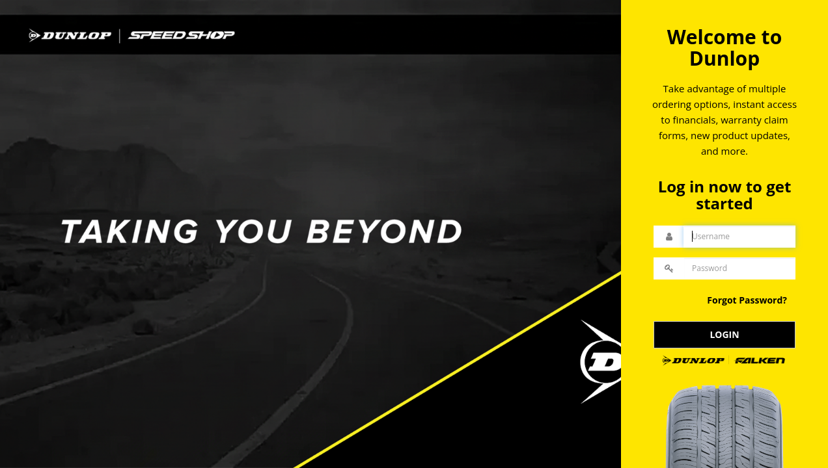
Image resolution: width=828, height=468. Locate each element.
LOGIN (724, 334)
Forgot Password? (747, 300)
